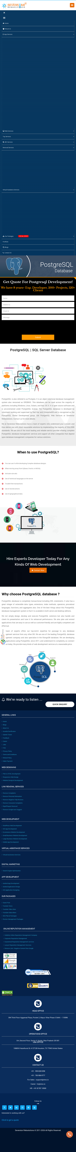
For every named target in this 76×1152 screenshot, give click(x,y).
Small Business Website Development (14, 835)
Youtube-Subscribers (9, 913)
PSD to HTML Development (11, 774)
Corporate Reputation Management (15, 938)
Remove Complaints (9, 793)
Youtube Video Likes (9, 909)
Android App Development (10, 883)
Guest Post (6, 903)
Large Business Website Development (14, 839)
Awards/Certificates (9, 731)
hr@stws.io (41, 1084)
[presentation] (18, 327)
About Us (5, 728)
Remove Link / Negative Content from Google (18, 948)
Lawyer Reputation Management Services (17, 945)
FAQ (4, 748)
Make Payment (7, 761)
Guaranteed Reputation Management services (18, 942)
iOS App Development (9, 829)
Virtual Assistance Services (11, 855)
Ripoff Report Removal (9, 806)
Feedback (5, 738)
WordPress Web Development (12, 825)
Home (4, 721)
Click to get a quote (10, 1120)
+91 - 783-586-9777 (38, 1075)
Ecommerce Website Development (13, 832)
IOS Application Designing (10, 890)
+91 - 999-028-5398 (38, 1071)
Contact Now (38, 570)
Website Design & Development (12, 780)
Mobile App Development (10, 842)
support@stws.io (42, 1080)
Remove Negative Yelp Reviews (12, 800)
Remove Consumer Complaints (12, 803)
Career (4, 741)
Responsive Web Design (10, 777)
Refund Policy (7, 758)
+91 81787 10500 (40, 1088)
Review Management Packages (12, 919)
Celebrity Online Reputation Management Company (20, 935)
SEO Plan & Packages (9, 916)
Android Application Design (11, 887)
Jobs (4, 745)
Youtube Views (7, 906)
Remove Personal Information (12, 796)
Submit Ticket (7, 735)
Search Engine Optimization (11, 871)
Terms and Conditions (9, 754)
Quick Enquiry (60, 704)
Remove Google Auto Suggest (12, 810)
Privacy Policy (7, 751)
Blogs (4, 725)
